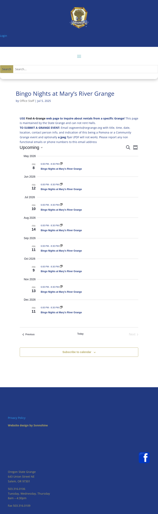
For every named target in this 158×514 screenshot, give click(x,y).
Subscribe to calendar (76, 352)
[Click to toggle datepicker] (31, 147)
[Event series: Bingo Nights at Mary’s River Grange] (61, 164)
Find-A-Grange (35, 118)
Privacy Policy (16, 418)
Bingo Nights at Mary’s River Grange (61, 169)
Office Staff (27, 101)
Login (3, 36)
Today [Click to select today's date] (80, 333)
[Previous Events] (28, 334)
